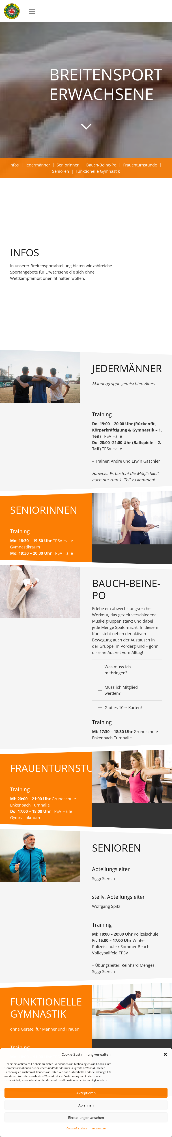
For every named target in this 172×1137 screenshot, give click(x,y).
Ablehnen (86, 1105)
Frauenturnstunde (140, 165)
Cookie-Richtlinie (77, 1128)
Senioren (60, 171)
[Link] (12, 11)
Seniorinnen (68, 165)
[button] (165, 1054)
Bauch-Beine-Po (101, 165)
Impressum (99, 1128)
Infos (14, 165)
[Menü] (31, 11)
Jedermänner (38, 165)
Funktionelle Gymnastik (98, 171)
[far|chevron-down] (86, 126)
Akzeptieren (86, 1093)
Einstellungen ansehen (86, 1117)
